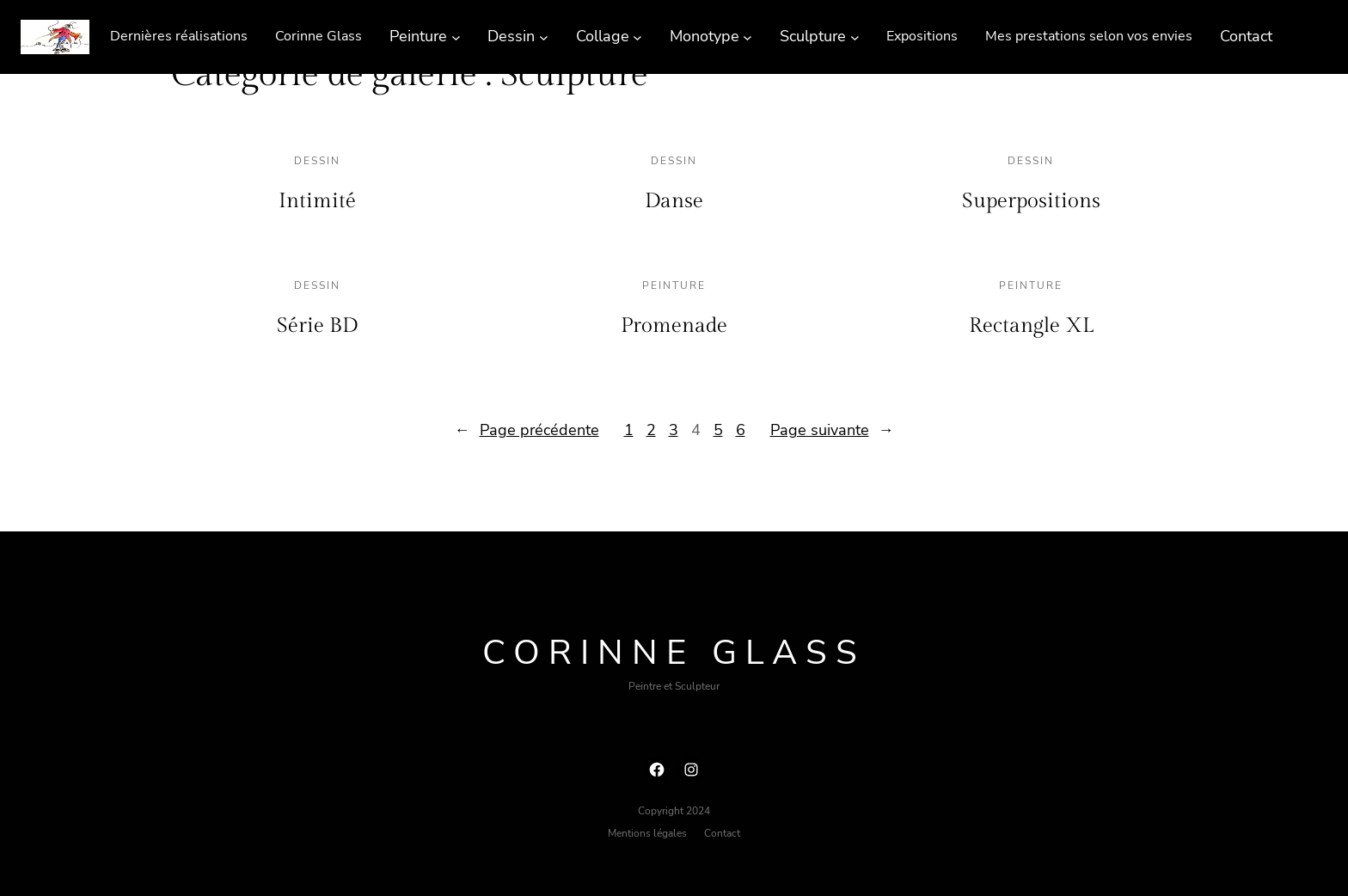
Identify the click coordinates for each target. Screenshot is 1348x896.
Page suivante (832, 430)
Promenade (674, 326)
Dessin (317, 161)
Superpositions (1031, 201)
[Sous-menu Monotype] (747, 36)
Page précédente (527, 430)
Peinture (674, 285)
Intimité (317, 201)
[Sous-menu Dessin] (543, 36)
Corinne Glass (674, 652)
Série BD (317, 326)
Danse (674, 201)
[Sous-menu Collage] (637, 36)
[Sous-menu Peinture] (456, 36)
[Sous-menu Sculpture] (855, 36)
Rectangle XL (1031, 326)
